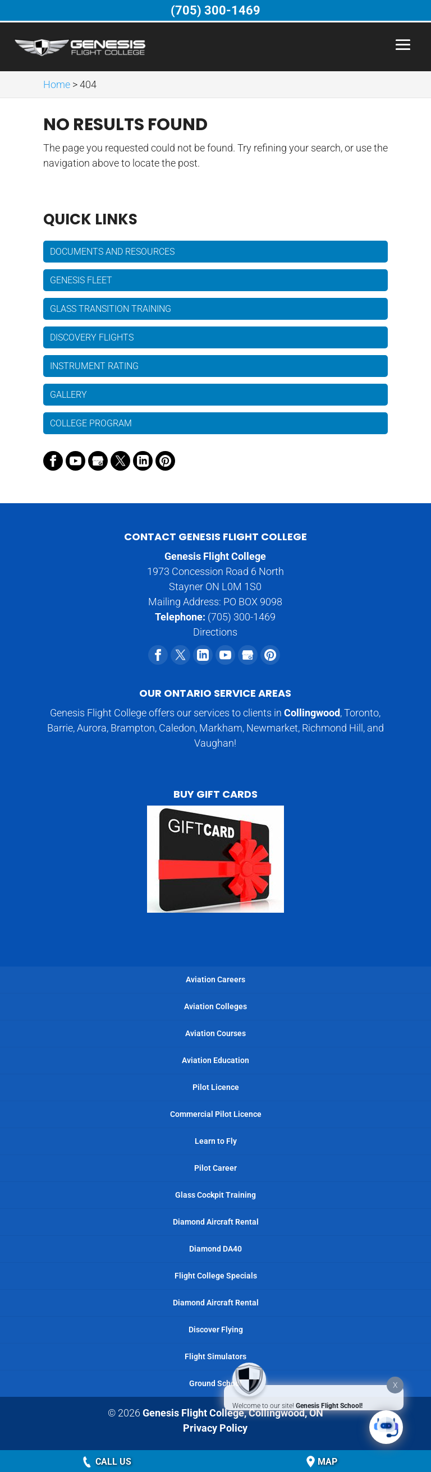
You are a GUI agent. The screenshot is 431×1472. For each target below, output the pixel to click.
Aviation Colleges (215, 1006)
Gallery (68, 394)
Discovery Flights (92, 337)
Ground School (215, 1383)
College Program (91, 423)
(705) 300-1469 (215, 10)
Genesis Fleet (81, 280)
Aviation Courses (215, 1033)
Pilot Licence (215, 1087)
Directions (215, 632)
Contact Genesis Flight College (215, 537)
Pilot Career (215, 1167)
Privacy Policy (215, 1428)
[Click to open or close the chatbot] (386, 1427)
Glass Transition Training (110, 308)
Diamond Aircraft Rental (216, 1221)
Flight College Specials (216, 1275)
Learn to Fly (216, 1141)
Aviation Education (215, 1060)
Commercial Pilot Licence (216, 1114)
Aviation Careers (215, 979)
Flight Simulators (215, 1356)
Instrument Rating (94, 366)
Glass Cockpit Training (215, 1194)
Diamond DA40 (215, 1248)
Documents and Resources (112, 251)
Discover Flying (216, 1329)
